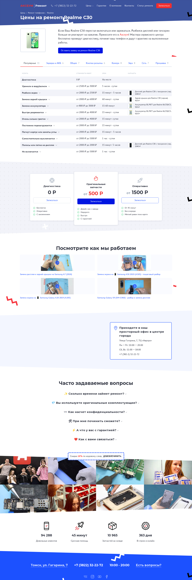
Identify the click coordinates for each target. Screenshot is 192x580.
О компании (115, 5)
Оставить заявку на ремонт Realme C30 (80, 50)
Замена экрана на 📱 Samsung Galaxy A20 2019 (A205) (110, 278)
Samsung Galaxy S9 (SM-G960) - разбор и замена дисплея (140, 278)
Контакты (129, 5)
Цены (89, 5)
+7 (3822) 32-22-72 (63, 5)
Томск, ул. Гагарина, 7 (49, 549)
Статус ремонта (145, 5)
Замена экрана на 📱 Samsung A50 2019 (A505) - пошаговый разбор (79, 278)
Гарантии (101, 5)
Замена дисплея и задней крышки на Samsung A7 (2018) (47, 278)
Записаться (164, 5)
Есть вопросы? (148, 549)
